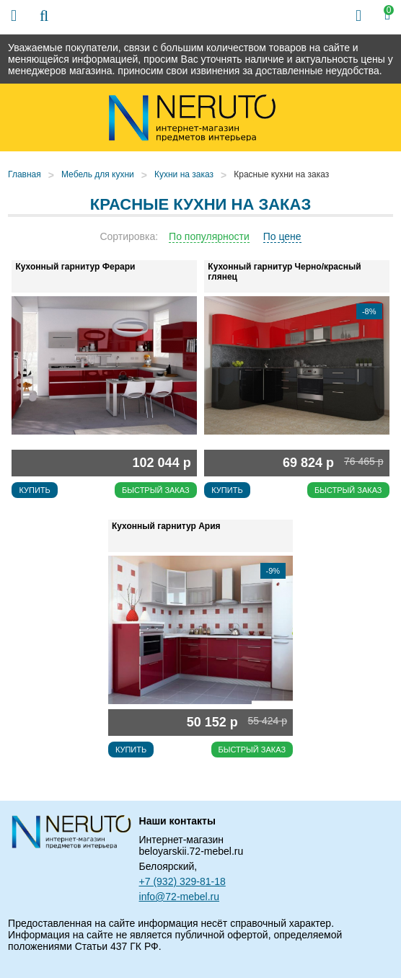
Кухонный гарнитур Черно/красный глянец (284, 272)
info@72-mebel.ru (179, 896)
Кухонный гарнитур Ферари (75, 267)
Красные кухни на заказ (281, 174)
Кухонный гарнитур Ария (166, 526)
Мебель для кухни (97, 174)
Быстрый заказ (156, 490)
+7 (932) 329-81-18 (182, 881)
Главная (24, 174)
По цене (282, 236)
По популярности (209, 236)
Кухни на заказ (183, 174)
